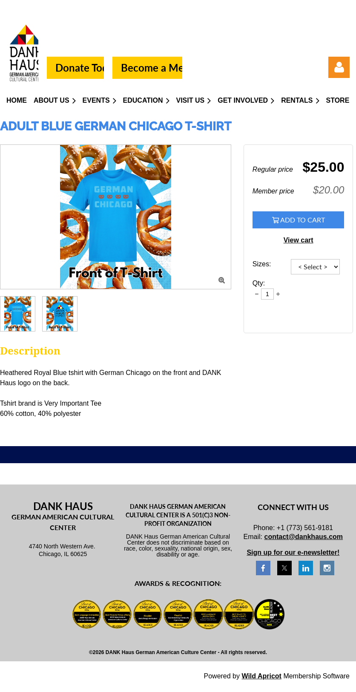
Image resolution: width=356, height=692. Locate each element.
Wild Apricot (261, 676)
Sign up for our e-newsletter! (293, 552)
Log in (339, 67)
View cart (298, 240)
